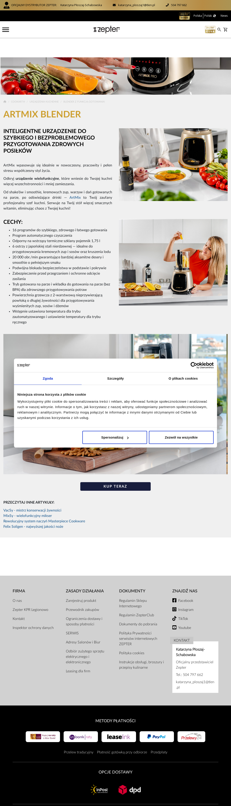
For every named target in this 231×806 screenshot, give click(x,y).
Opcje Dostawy (115, 753)
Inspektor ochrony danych (33, 608)
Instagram (186, 590)
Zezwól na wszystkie (181, 437)
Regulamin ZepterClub (136, 596)
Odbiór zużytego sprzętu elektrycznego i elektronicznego (85, 637)
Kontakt (19, 599)
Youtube (184, 608)
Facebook (185, 581)
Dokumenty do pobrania (138, 605)
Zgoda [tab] (48, 378)
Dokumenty (132, 572)
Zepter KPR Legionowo (30, 590)
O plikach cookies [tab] (183, 378)
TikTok (183, 599)
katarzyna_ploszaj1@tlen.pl (136, 5)
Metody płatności (115, 701)
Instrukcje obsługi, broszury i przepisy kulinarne (141, 645)
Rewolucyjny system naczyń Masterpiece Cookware (44, 502)
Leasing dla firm (78, 652)
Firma (19, 572)
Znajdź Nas (184, 572)
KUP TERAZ (115, 467)
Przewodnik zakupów (82, 590)
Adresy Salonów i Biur (83, 623)
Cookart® (18, 82)
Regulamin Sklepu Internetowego (133, 584)
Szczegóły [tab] (115, 378)
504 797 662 (179, 5)
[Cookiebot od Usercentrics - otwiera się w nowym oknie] (194, 365)
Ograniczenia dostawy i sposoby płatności (84, 602)
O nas (17, 581)
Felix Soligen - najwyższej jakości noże (33, 507)
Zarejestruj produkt (81, 581)
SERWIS (72, 614)
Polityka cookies (131, 633)
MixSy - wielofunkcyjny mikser (27, 496)
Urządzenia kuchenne (44, 82)
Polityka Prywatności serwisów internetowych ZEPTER (138, 619)
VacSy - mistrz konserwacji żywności (32, 491)
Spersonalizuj (115, 437)
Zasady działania (85, 572)
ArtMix (75, 178)
